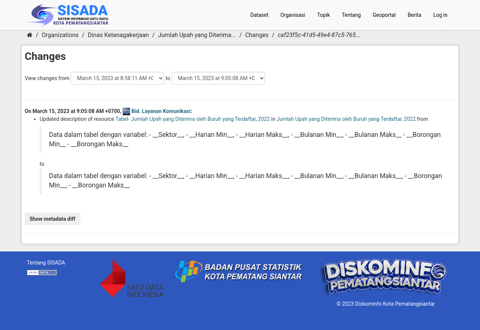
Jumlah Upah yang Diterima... (197, 35)
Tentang (351, 15)
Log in (440, 15)
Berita (415, 15)
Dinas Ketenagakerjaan (118, 35)
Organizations (60, 35)
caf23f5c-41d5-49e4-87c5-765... (319, 35)
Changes (257, 35)
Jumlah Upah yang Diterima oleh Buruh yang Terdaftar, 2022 (346, 119)
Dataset (259, 15)
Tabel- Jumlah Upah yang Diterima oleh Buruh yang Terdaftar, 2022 (193, 119)
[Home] (30, 35)
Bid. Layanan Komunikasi (161, 111)
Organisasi (292, 15)
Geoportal (384, 15)
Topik (323, 15)
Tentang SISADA (46, 263)
